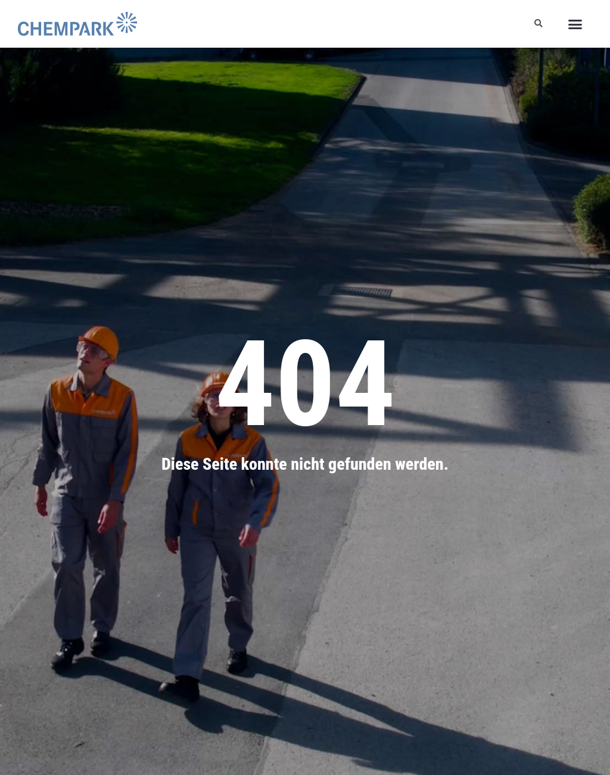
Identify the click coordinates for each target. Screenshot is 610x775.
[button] (575, 24)
